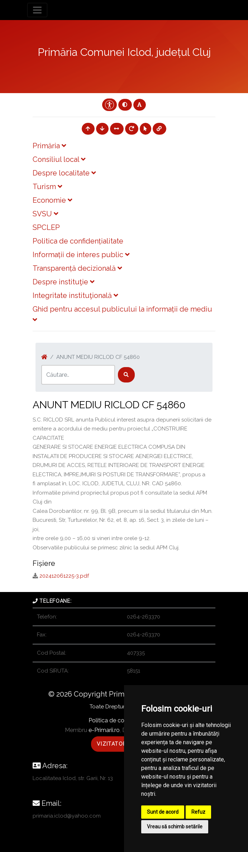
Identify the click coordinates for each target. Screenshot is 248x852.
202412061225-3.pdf (64, 576)
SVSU (45, 214)
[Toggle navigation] (37, 10)
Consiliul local (59, 159)
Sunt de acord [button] (162, 812)
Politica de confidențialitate (78, 241)
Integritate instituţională (75, 295)
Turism (47, 186)
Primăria (49, 145)
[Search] (78, 375)
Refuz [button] (198, 812)
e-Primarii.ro (104, 730)
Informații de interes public (81, 254)
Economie (52, 200)
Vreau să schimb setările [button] (174, 826)
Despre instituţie (63, 282)
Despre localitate (64, 173)
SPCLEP (46, 227)
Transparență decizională (77, 268)
